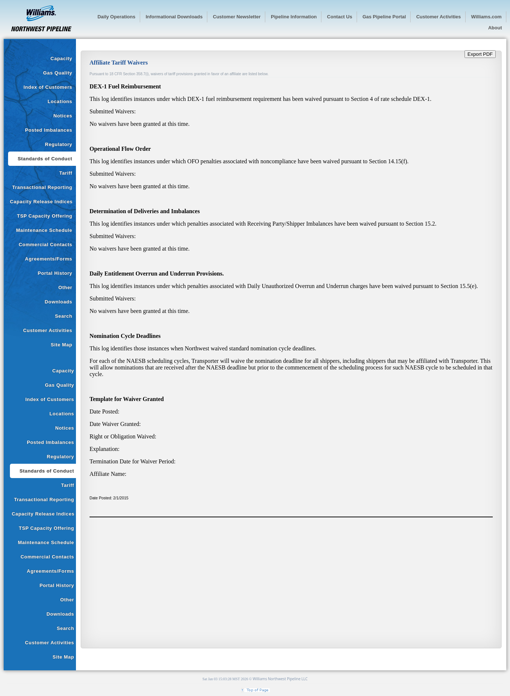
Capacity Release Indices (41, 201)
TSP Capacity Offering (44, 216)
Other (65, 287)
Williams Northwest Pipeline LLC (280, 678)
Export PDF (480, 54)
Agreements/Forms (48, 259)
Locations (60, 101)
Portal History (55, 273)
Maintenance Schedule (44, 230)
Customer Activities (47, 330)
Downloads (58, 302)
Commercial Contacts (45, 244)
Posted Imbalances (48, 130)
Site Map (61, 344)
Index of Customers (47, 87)
